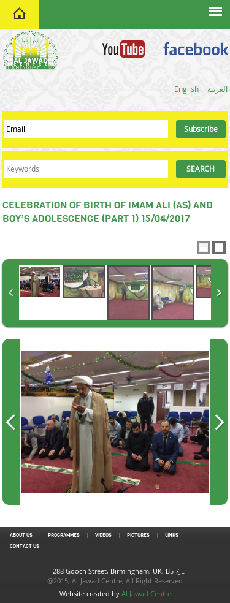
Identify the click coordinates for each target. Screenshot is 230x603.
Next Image (219, 422)
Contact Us (24, 546)
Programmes (64, 535)
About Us (21, 535)
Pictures (138, 535)
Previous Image (11, 422)
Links (171, 535)
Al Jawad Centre (146, 593)
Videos (103, 535)
